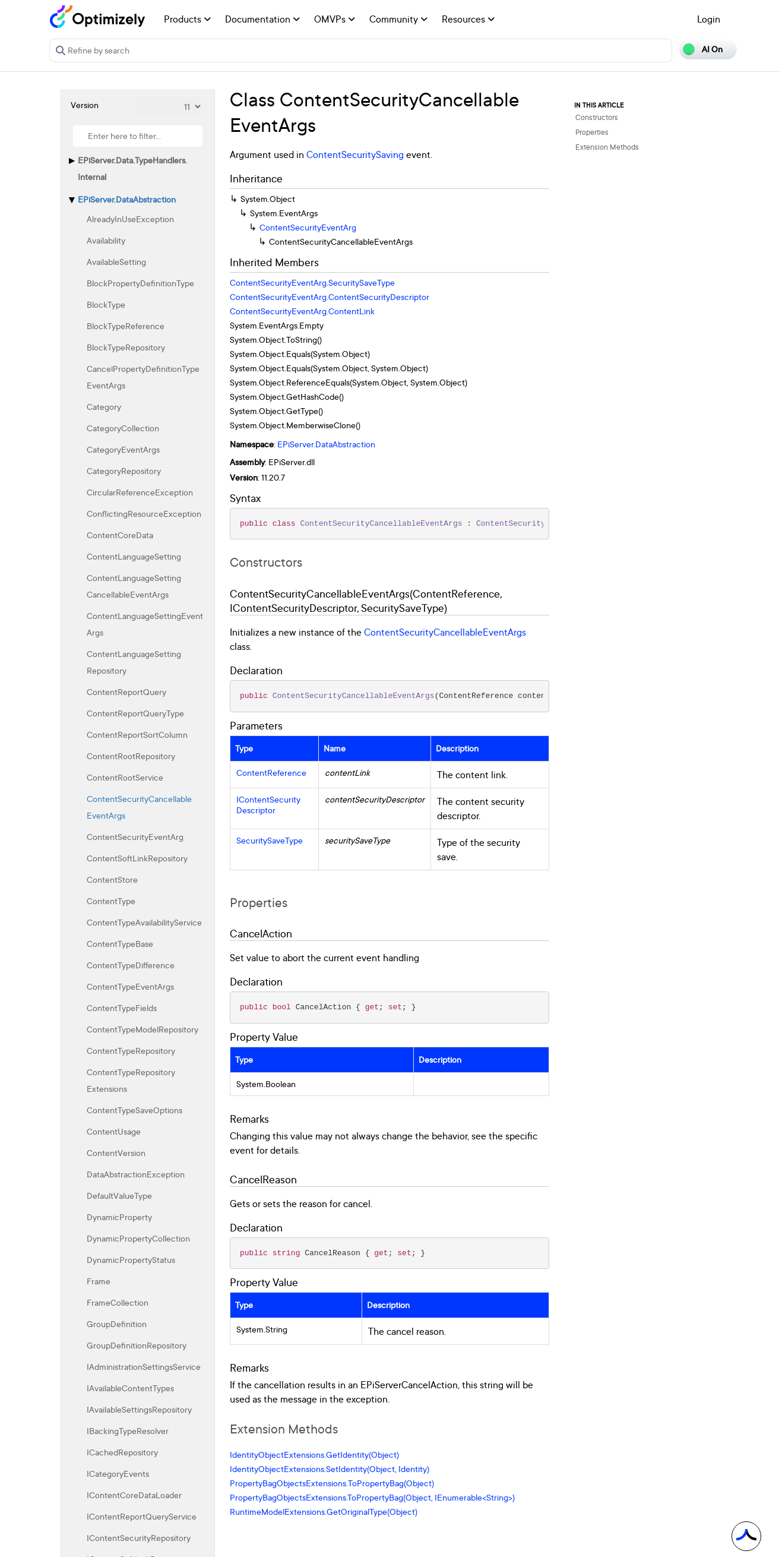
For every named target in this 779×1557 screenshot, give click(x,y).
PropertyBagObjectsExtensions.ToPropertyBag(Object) (332, 1483)
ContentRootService (125, 777)
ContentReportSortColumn (137, 734)
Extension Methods (607, 147)
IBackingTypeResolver (128, 1430)
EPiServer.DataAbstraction (127, 199)
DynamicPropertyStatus (131, 1259)
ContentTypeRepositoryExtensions (131, 1080)
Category (104, 406)
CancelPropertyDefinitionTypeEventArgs (143, 377)
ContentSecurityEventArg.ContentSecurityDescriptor (329, 296)
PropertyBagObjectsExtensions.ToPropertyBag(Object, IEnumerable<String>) (372, 1497)
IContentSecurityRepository (139, 1537)
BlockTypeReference (125, 325)
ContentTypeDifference (131, 965)
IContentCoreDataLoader (134, 1495)
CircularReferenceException (140, 492)
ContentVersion (116, 1152)
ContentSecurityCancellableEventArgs (139, 807)
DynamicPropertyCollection (138, 1238)
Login (708, 19)
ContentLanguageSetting (134, 556)
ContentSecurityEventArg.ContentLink (302, 311)
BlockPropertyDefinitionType (140, 283)
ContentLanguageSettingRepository (134, 662)
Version (85, 104)
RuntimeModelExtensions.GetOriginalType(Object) (323, 1511)
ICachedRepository (122, 1452)
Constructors (596, 117)
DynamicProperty (119, 1217)
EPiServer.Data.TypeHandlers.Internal (132, 168)
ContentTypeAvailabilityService (144, 922)
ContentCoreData (120, 535)
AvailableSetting (116, 261)
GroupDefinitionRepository (136, 1345)
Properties (592, 132)
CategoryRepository (124, 470)
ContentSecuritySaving (355, 154)
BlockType (106, 304)
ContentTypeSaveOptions (134, 1110)
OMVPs (334, 19)
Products (187, 19)
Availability (106, 240)
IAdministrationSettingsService (144, 1366)
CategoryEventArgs (123, 449)
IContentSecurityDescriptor (268, 805)
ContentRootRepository (131, 756)
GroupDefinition (117, 1323)
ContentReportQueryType (135, 713)
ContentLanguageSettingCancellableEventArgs (134, 586)
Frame (98, 1281)
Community (398, 19)
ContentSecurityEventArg (135, 836)
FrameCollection (117, 1302)
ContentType (111, 901)
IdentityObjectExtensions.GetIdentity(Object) (314, 1454)
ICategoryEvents (118, 1473)
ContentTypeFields (122, 1007)
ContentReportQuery (126, 691)
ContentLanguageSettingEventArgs (145, 624)
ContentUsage (114, 1131)
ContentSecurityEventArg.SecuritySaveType (312, 282)
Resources (468, 19)
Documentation (262, 19)
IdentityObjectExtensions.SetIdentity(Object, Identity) (329, 1468)
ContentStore (112, 879)
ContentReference (271, 773)
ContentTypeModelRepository (142, 1029)
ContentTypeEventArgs (130, 986)
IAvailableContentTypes (130, 1388)
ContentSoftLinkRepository (137, 858)
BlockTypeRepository (126, 347)
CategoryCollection (123, 428)
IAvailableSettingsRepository (139, 1409)
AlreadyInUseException (130, 219)
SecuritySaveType (269, 840)
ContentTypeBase (120, 943)
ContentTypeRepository (131, 1050)
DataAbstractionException (136, 1174)
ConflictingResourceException (144, 513)
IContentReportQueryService (142, 1516)
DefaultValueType (119, 1195)
